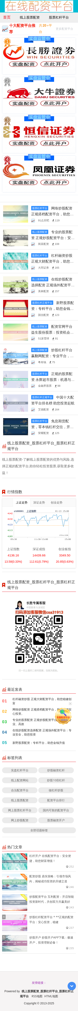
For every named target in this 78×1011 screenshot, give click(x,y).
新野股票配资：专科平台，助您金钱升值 (52, 308)
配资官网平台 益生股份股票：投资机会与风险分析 (52, 332)
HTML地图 (51, 996)
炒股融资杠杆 (56, 770)
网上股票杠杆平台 (19, 810)
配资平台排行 (56, 800)
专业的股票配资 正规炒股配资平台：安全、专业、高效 (51, 237)
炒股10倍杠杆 (56, 780)
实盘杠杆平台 (19, 770)
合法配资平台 (19, 790)
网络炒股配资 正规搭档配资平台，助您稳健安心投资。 (52, 214)
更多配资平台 (64, 29)
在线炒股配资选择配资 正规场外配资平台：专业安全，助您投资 (51, 285)
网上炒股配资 (19, 820)
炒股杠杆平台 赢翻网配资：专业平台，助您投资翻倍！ (52, 356)
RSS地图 (37, 996)
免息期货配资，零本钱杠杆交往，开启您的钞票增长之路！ (52, 427)
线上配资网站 (19, 780)
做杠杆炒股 (56, 790)
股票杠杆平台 (59, 17)
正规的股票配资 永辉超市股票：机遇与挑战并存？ (52, 379)
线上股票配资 (30, 17)
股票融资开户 (56, 820)
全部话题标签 (39, 830)
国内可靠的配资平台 (56, 810)
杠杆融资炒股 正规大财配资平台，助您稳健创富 (52, 261)
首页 (7, 17)
